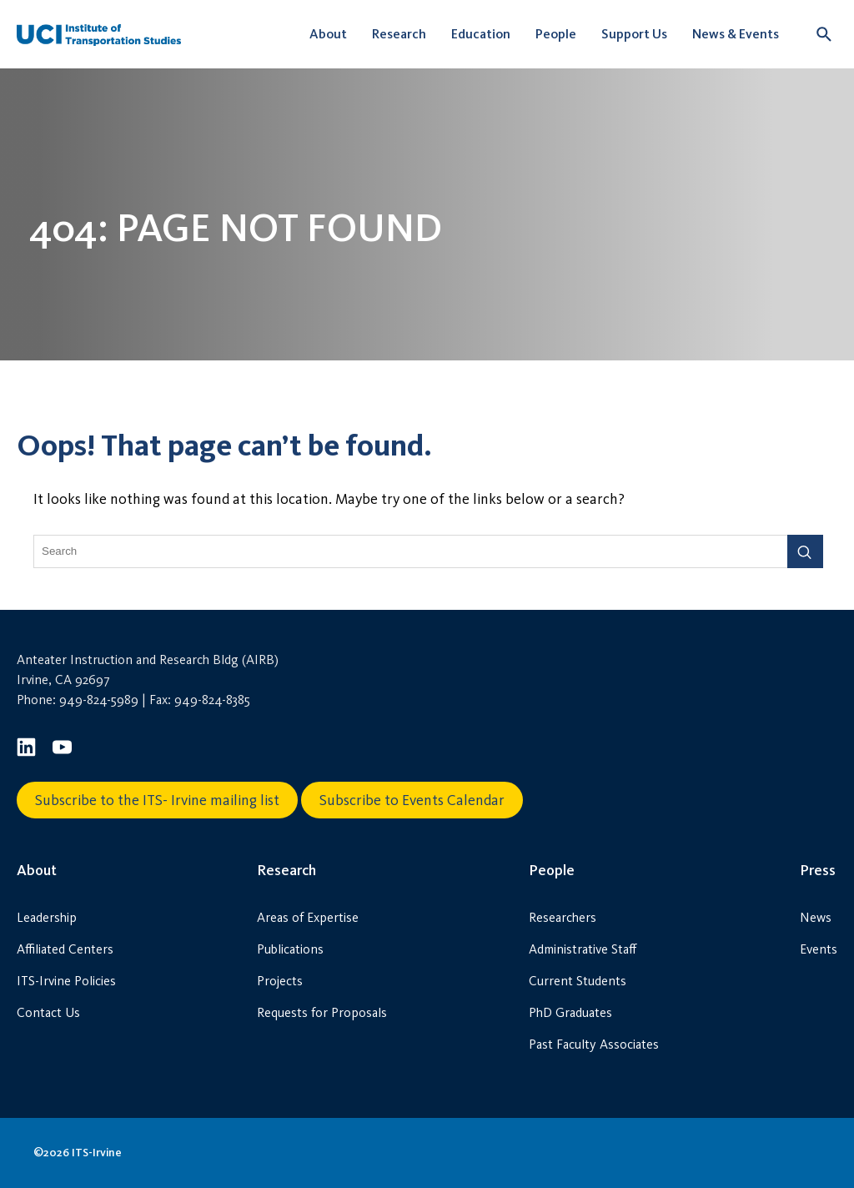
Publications (290, 949)
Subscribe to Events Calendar (412, 800)
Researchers (562, 917)
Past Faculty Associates (594, 1044)
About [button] (328, 34)
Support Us (634, 34)
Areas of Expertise (308, 917)
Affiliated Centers (65, 949)
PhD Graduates (570, 1012)
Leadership (47, 917)
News (815, 917)
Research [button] (399, 34)
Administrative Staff (582, 949)
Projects (280, 981)
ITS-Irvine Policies (66, 981)
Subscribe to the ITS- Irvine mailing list (157, 800)
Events (818, 949)
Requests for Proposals (322, 1012)
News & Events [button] (735, 34)
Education (480, 34)
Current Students (577, 981)
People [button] (555, 34)
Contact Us (48, 1012)
